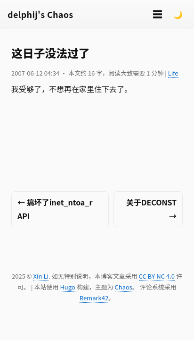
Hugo (67, 286)
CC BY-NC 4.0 (157, 276)
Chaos (123, 286)
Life (173, 72)
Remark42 (94, 297)
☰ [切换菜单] (157, 14)
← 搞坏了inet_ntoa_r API (54, 208)
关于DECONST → (151, 208)
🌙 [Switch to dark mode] (178, 14)
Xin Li (41, 276)
